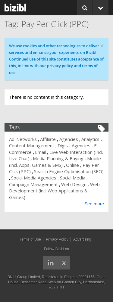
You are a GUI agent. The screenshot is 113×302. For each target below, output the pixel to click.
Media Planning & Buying (58, 158)
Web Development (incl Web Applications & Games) (54, 190)
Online (72, 165)
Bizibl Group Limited (24, 277)
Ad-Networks (23, 139)
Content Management (31, 145)
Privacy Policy (57, 239)
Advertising (82, 239)
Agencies (68, 139)
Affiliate (48, 139)
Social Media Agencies (33, 178)
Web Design (73, 184)
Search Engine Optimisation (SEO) (69, 171)
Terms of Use (30, 239)
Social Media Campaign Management (47, 181)
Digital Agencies (74, 145)
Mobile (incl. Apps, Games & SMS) (55, 161)
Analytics (90, 139)
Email (40, 152)
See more (94, 203)
